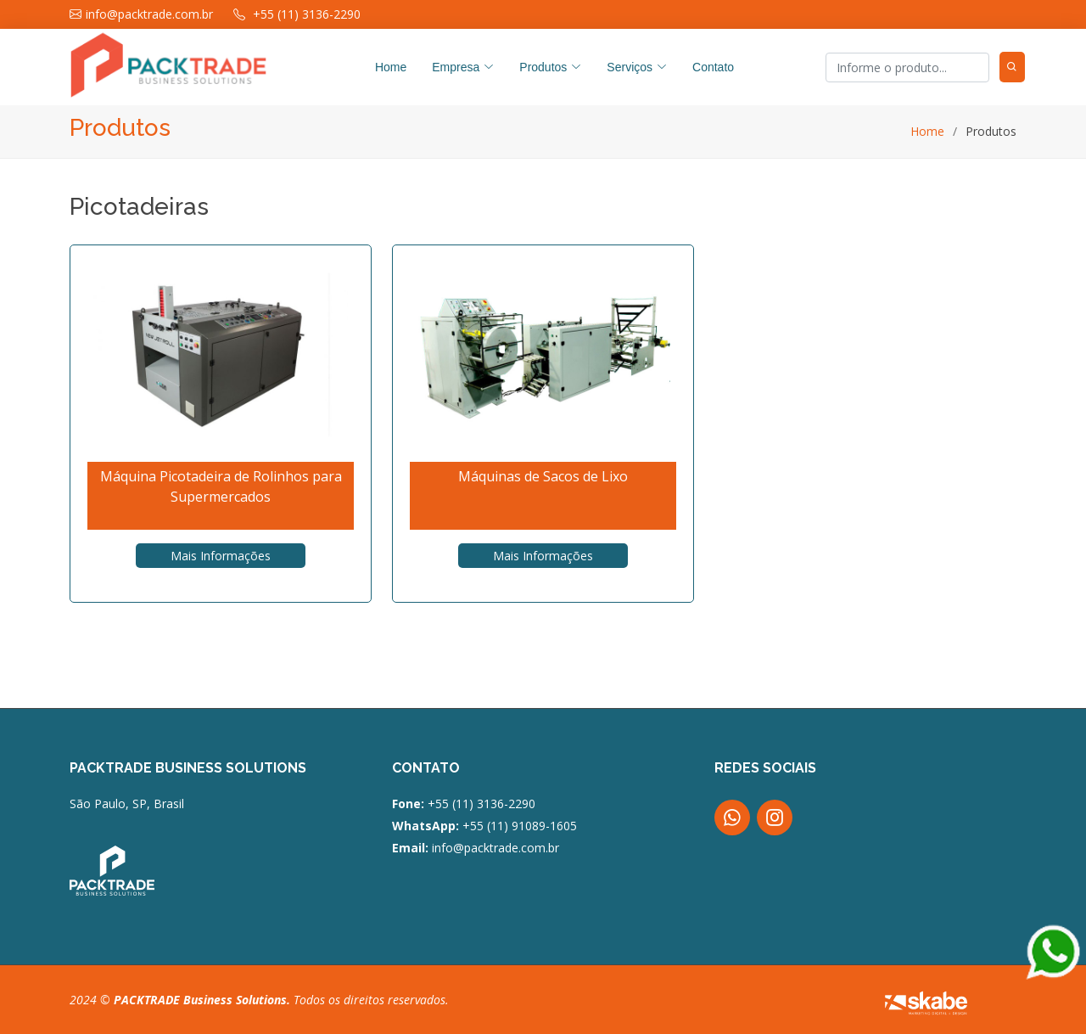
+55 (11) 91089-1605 (518, 826)
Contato (713, 67)
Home (390, 67)
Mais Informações (221, 556)
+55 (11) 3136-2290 (481, 803)
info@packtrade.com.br (495, 848)
